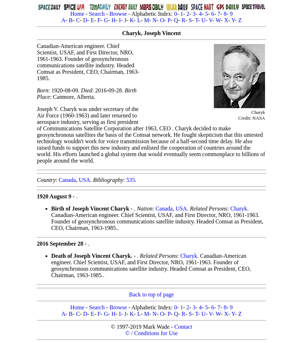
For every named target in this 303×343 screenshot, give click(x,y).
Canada (67, 180)
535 (130, 180)
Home (77, 14)
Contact (183, 327)
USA (84, 180)
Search (97, 14)
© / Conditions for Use (151, 333)
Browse (118, 14)
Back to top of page (151, 294)
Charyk (238, 209)
